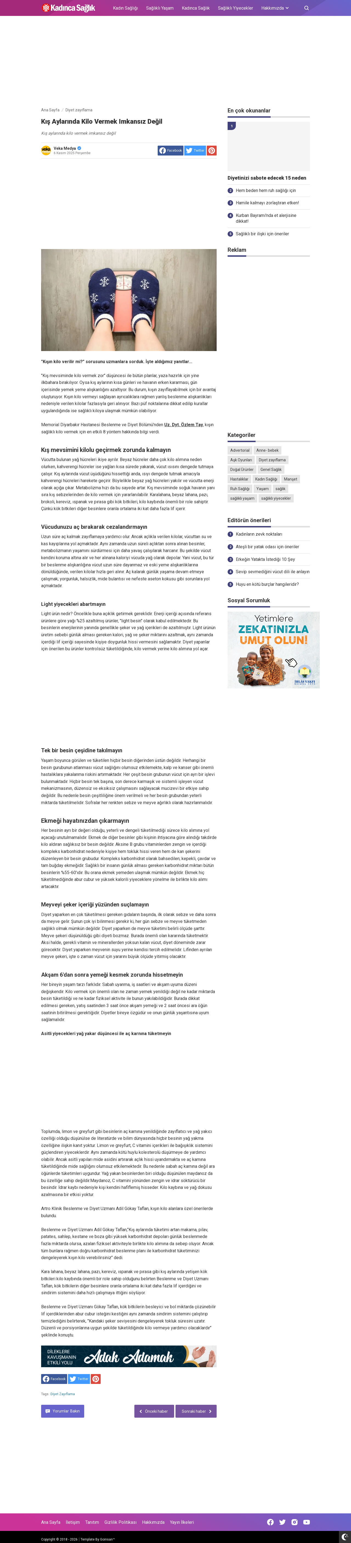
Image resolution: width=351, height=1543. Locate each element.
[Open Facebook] (270, 1522)
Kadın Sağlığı (125, 8)
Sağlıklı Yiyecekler (235, 8)
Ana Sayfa (50, 1522)
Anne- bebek (267, 450)
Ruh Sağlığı (240, 489)
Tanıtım (92, 1522)
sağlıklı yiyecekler (276, 498)
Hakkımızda (153, 1522)
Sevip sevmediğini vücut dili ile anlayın (273, 571)
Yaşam (262, 489)
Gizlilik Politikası (120, 1522)
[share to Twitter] (195, 151)
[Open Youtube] (306, 1522)
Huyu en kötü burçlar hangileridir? (267, 584)
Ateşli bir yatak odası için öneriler (267, 546)
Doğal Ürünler (242, 469)
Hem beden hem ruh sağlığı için (266, 190)
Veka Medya (67, 148)
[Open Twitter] (282, 1522)
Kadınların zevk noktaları (259, 534)
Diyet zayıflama (62, 1394)
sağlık (280, 489)
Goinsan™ (107, 1539)
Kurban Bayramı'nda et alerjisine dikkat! (266, 218)
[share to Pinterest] (212, 151)
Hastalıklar (239, 479)
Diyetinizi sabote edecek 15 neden (267, 178)
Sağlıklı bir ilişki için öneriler (262, 233)
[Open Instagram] (294, 1522)
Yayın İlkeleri (182, 1522)
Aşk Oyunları (241, 460)
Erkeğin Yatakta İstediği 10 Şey (265, 559)
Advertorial (240, 450)
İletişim (73, 1522)
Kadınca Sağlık (196, 8)
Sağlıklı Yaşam (160, 8)
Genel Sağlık (271, 469)
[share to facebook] (170, 151)
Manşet (290, 479)
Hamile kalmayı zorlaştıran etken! (267, 202)
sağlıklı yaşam (242, 498)
